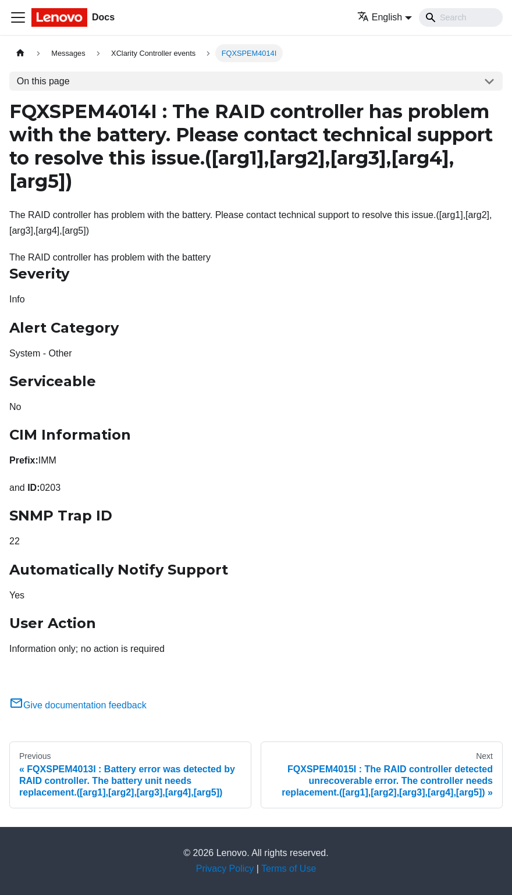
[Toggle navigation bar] (18, 17)
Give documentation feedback (78, 705)
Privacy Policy (225, 868)
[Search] (461, 17)
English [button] (379, 17)
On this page (43, 81)
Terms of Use (288, 868)
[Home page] (20, 53)
